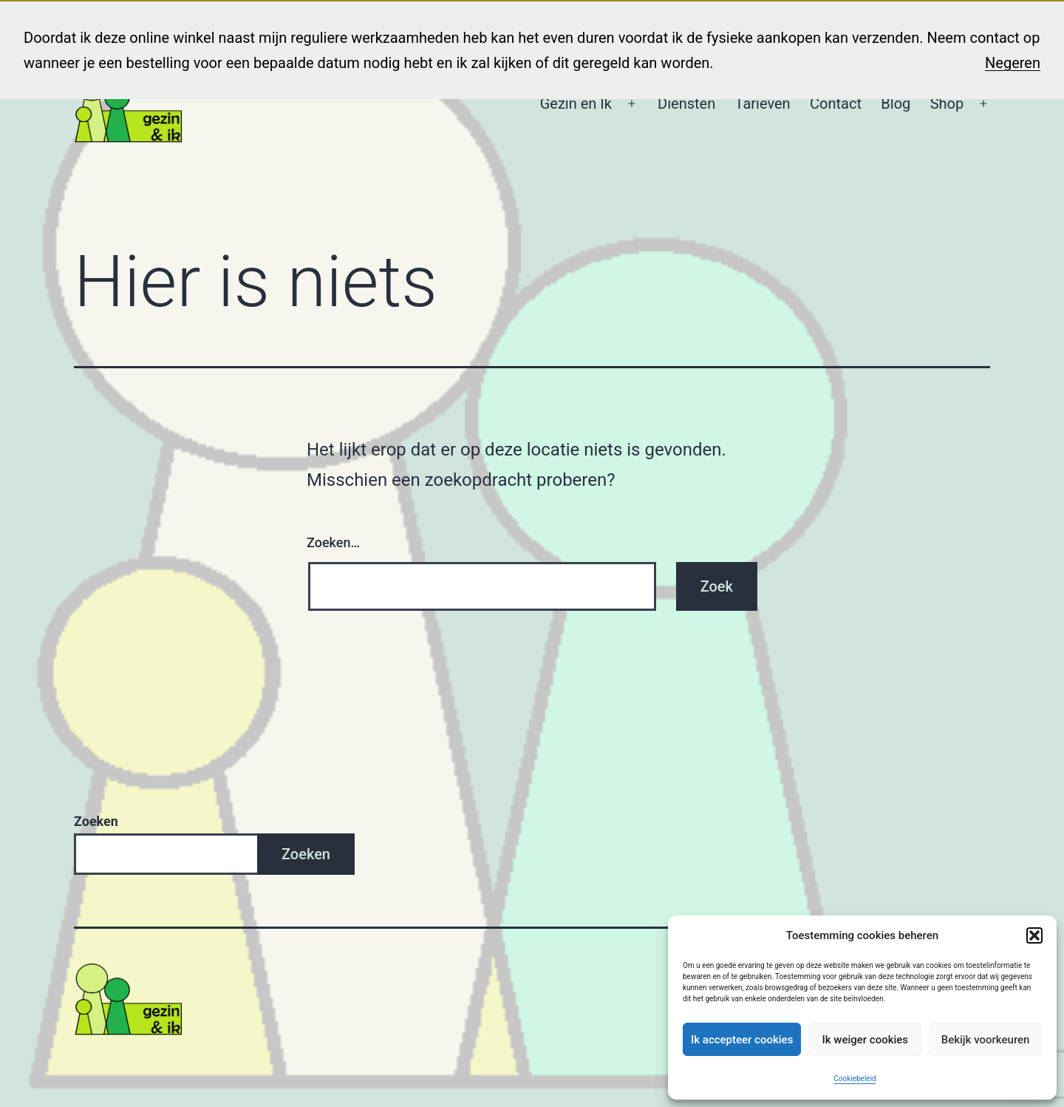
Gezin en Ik (576, 103)
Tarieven (763, 103)
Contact (836, 103)
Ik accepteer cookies (742, 1039)
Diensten (686, 103)
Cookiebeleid (854, 1078)
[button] (1034, 935)
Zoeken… (333, 542)
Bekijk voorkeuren (985, 1039)
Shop (947, 103)
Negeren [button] (1012, 63)
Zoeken (96, 821)
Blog (895, 103)
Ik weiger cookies (865, 1039)
